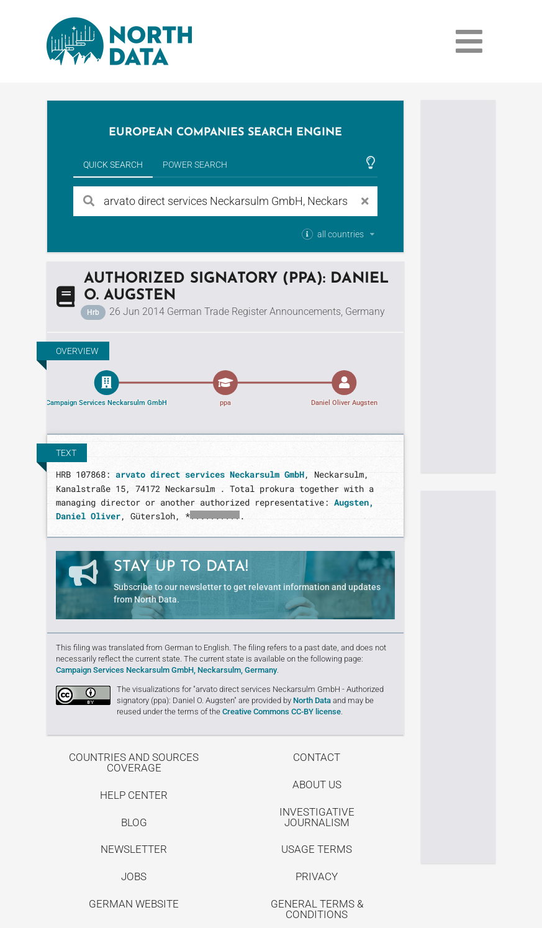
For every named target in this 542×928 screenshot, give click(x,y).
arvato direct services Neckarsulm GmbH (209, 474)
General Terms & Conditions (317, 909)
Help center (134, 795)
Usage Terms (316, 849)
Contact (316, 757)
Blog (134, 822)
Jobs (134, 876)
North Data (312, 700)
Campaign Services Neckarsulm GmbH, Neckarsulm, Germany (166, 670)
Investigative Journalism (317, 817)
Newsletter (134, 849)
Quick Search (113, 165)
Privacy (317, 876)
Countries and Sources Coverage (134, 762)
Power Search (195, 165)
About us (316, 784)
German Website (134, 904)
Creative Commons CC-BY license (281, 711)
